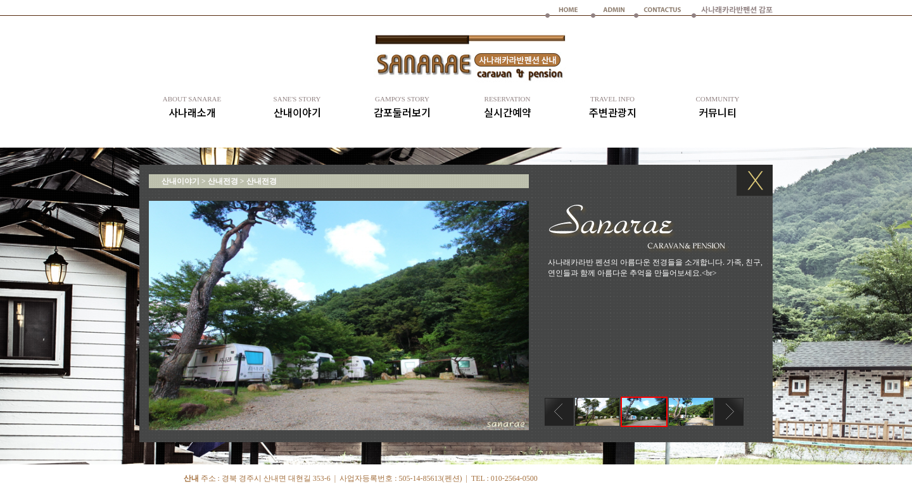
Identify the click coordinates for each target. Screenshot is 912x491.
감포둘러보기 (402, 107)
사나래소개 (191, 107)
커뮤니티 (717, 107)
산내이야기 (297, 107)
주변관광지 (612, 107)
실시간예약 (507, 107)
